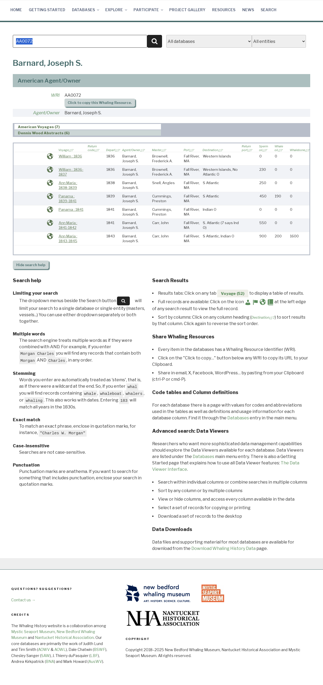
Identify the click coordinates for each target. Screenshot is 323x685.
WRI (55, 95)
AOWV (44, 649)
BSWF (99, 649)
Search (268, 9)
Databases (86, 9)
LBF (94, 655)
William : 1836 (70, 156)
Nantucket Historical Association (64, 637)
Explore (116, 9)
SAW (45, 655)
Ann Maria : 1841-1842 (68, 225)
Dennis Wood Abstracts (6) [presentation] (44, 133)
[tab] (87, 126)
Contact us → (23, 600)
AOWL (60, 649)
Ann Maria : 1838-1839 (68, 185)
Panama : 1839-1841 (67, 198)
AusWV (95, 661)
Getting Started (47, 9)
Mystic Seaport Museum (33, 631)
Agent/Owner (46, 112)
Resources (223, 9)
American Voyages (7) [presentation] (39, 127)
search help (30, 265)
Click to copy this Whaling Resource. (100, 103)
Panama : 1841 (71, 209)
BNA (50, 661)
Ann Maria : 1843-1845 (68, 238)
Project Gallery (187, 9)
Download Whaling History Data (223, 548)
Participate (149, 9)
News (248, 9)
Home (16, 9)
